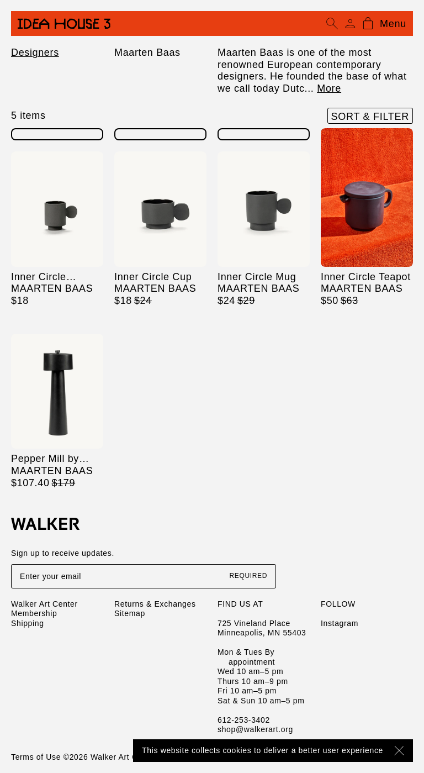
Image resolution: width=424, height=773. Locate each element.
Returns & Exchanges (155, 604)
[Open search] (332, 24)
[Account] (350, 24)
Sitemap (129, 613)
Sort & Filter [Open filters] (370, 116)
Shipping (27, 623)
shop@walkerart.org (255, 729)
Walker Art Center (44, 604)
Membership (34, 613)
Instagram (339, 623)
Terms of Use (36, 757)
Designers (35, 52)
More (329, 88)
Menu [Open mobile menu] (393, 23)
